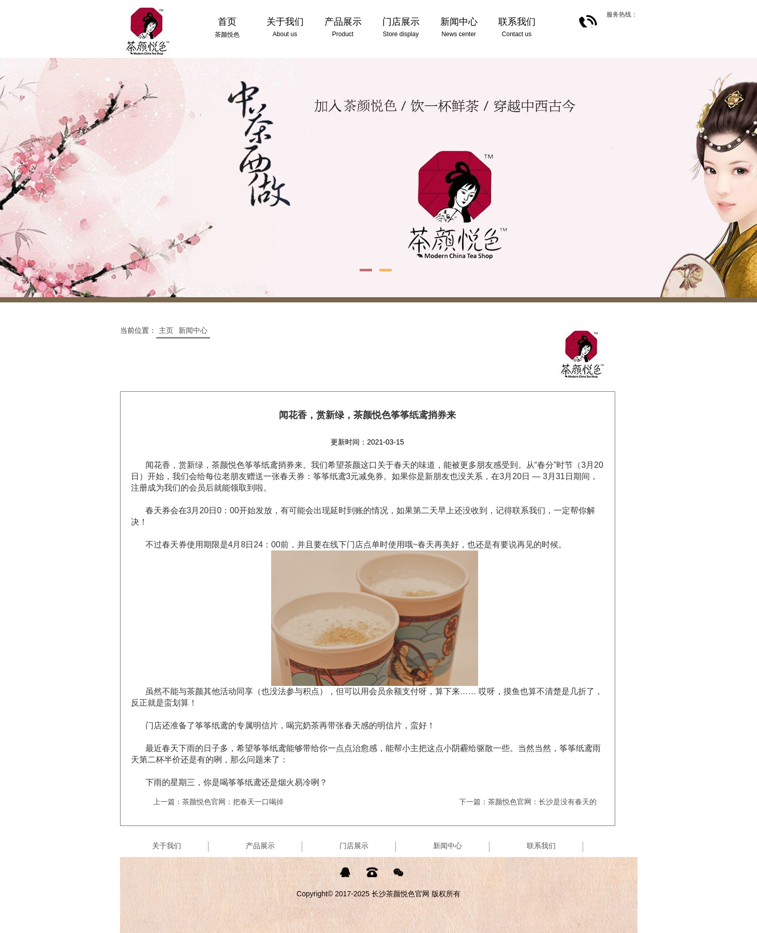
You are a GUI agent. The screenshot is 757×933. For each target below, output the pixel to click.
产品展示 (260, 846)
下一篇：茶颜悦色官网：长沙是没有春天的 (528, 802)
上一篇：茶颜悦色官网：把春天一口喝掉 (218, 802)
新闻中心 (193, 330)
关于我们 (166, 846)
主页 (166, 330)
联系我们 (541, 846)
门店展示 (353, 846)
